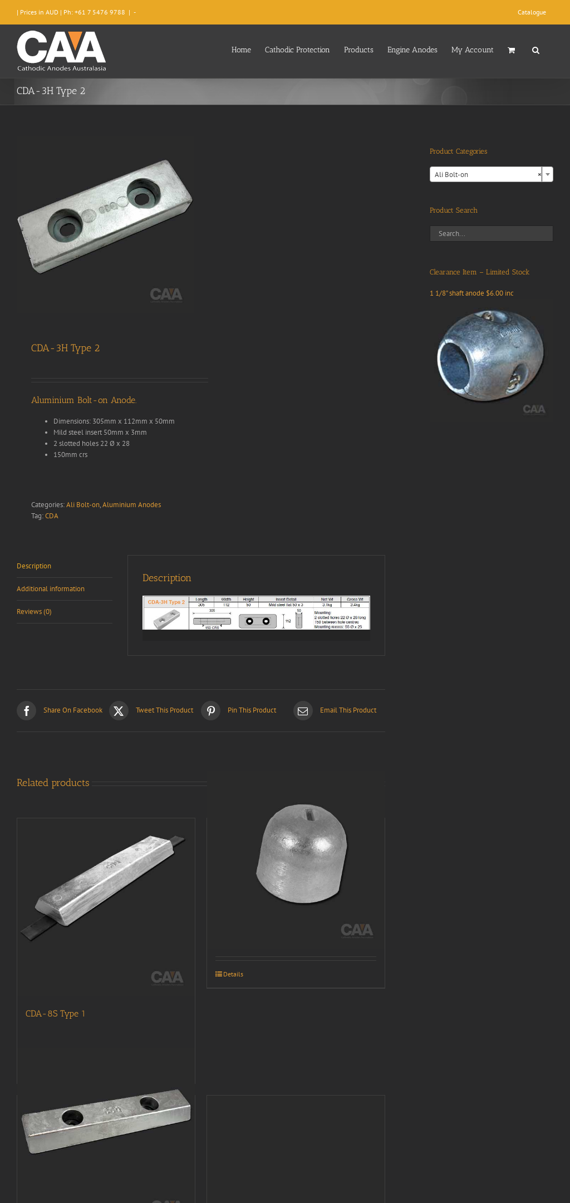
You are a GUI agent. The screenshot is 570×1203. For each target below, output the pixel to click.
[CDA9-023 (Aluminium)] (296, 859)
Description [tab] (34, 566)
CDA (51, 516)
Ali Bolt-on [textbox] (488, 175)
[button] (535, 49)
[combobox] (491, 174)
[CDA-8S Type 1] (106, 907)
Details (233, 974)
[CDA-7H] (106, 1137)
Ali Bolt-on (83, 504)
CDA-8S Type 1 (56, 1013)
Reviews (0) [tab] (34, 611)
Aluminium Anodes (131, 504)
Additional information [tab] (51, 588)
